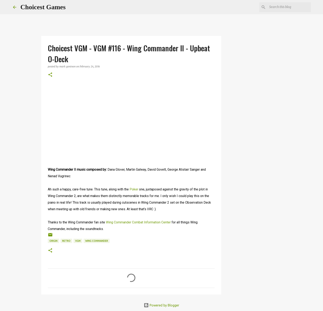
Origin (53, 240)
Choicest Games (43, 7)
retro (66, 240)
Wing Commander (96, 240)
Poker (134, 189)
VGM (78, 240)
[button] (50, 75)
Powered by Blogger (161, 305)
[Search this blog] (289, 7)
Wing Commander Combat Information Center (138, 222)
